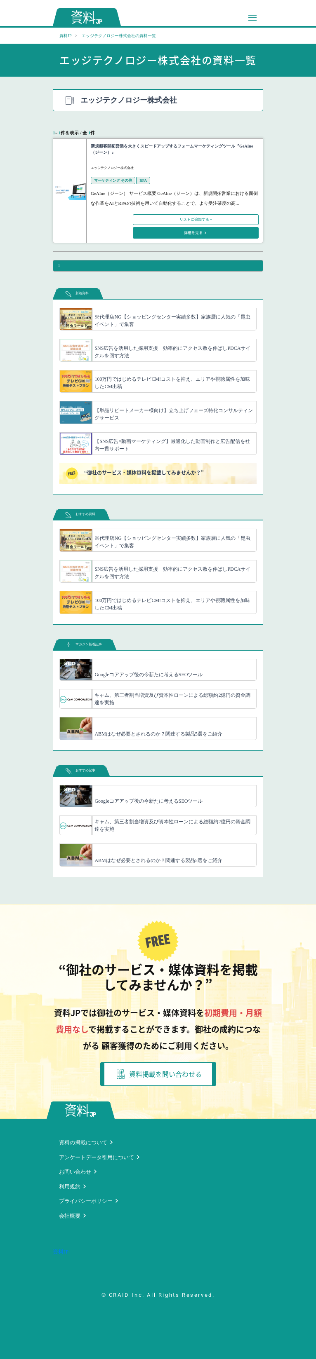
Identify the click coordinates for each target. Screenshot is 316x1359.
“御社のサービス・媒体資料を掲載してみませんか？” (135, 473)
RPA (143, 180)
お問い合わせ (75, 1172)
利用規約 (69, 1186)
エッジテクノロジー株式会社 (112, 168)
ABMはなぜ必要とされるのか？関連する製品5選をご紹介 (158, 734)
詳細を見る (193, 232)
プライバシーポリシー (86, 1201)
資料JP (65, 35)
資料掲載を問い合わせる (159, 1074)
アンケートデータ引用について (96, 1157)
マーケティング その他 (113, 180)
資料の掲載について (83, 1142)
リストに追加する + (195, 219)
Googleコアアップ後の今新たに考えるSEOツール (148, 674)
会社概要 (69, 1216)
